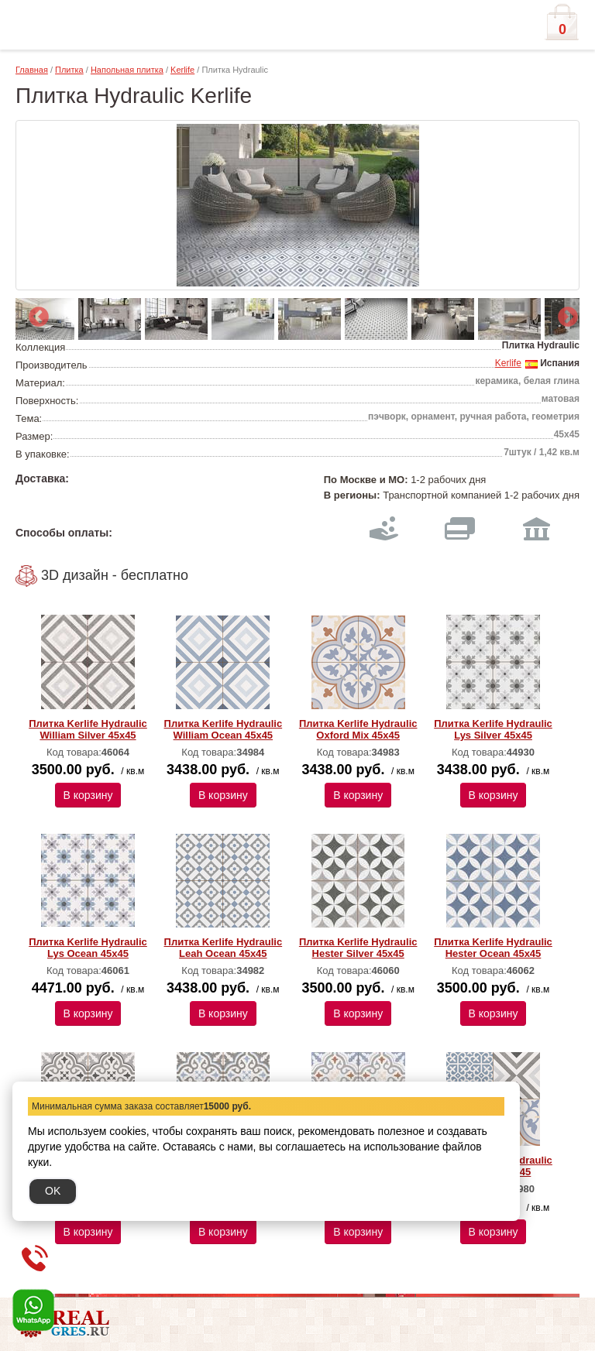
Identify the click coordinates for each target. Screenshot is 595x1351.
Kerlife (182, 69)
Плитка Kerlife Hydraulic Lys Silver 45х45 (493, 729)
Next (564, 313)
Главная (31, 69)
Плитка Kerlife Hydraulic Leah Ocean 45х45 (223, 947)
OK (52, 1191)
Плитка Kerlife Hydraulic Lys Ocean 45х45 (88, 947)
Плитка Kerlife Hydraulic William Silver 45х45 (88, 729)
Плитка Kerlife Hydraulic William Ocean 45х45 (223, 729)
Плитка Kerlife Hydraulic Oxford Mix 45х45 (358, 729)
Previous (35, 313)
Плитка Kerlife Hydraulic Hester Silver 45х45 (358, 947)
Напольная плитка (127, 69)
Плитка (69, 69)
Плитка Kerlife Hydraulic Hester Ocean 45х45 (493, 947)
